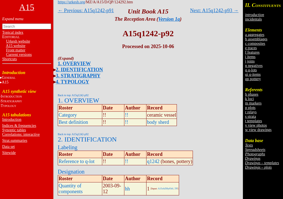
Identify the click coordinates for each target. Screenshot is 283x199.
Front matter (15, 50)
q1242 (153, 161)
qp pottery (253, 79)
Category (68, 115)
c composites (255, 43)
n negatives (254, 66)
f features (252, 52)
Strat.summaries (14, 140)
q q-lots (251, 70)
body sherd (158, 122)
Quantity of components (71, 188)
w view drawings (258, 130)
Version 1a (169, 19)
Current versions (19, 55)
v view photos (256, 125)
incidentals (253, 19)
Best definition (73, 122)
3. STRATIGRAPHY (78, 75)
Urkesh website (18, 41)
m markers (253, 103)
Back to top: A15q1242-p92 (73, 95)
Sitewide (9, 153)
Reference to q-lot (77, 161)
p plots (250, 108)
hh (127, 189)
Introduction (11, 119)
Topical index (12, 32)
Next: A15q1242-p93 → (214, 10)
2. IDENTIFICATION (79, 69)
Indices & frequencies (19, 126)
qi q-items (253, 74)
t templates (253, 121)
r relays (251, 112)
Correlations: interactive (21, 134)
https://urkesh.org (71, 2)
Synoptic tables (14, 130)
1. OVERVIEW (74, 63)
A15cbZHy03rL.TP (167, 188)
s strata (250, 116)
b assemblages (256, 39)
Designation (71, 172)
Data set (8, 147)
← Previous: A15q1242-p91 (86, 10)
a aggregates (254, 35)
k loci (249, 99)
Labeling (67, 147)
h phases (251, 94)
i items (250, 57)
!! (126, 115)
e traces (251, 48)
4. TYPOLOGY (72, 82)
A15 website (15, 46)
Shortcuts (9, 59)
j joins (250, 61)
